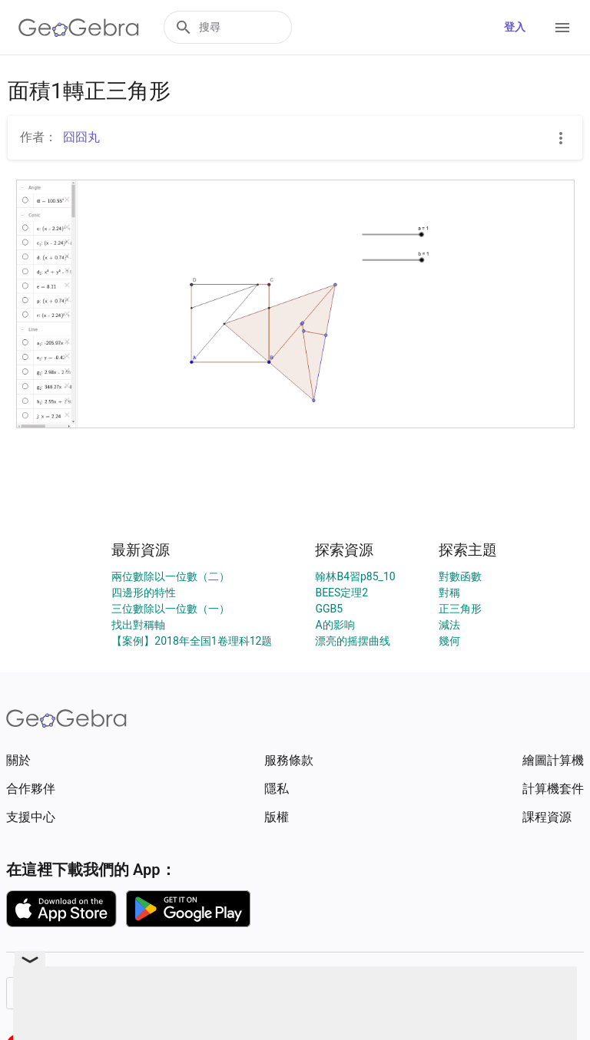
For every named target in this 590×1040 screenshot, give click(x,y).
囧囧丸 (81, 137)
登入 (514, 27)
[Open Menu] (562, 27)
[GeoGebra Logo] (78, 27)
